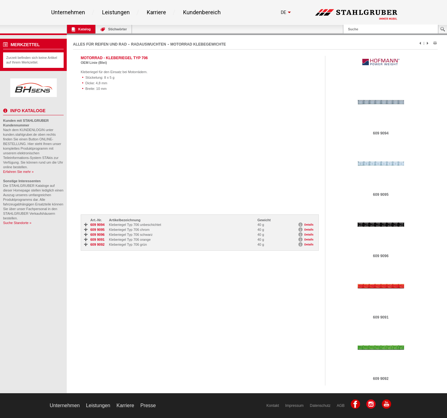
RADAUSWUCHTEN (148, 44)
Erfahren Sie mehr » (18, 172)
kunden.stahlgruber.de (20, 134)
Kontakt (272, 405)
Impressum (294, 405)
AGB (341, 405)
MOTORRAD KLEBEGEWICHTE (198, 44)
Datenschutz (320, 405)
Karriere (156, 12)
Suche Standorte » (17, 223)
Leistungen (116, 12)
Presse (148, 405)
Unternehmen (68, 12)
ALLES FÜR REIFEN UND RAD (100, 44)
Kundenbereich (202, 12)
